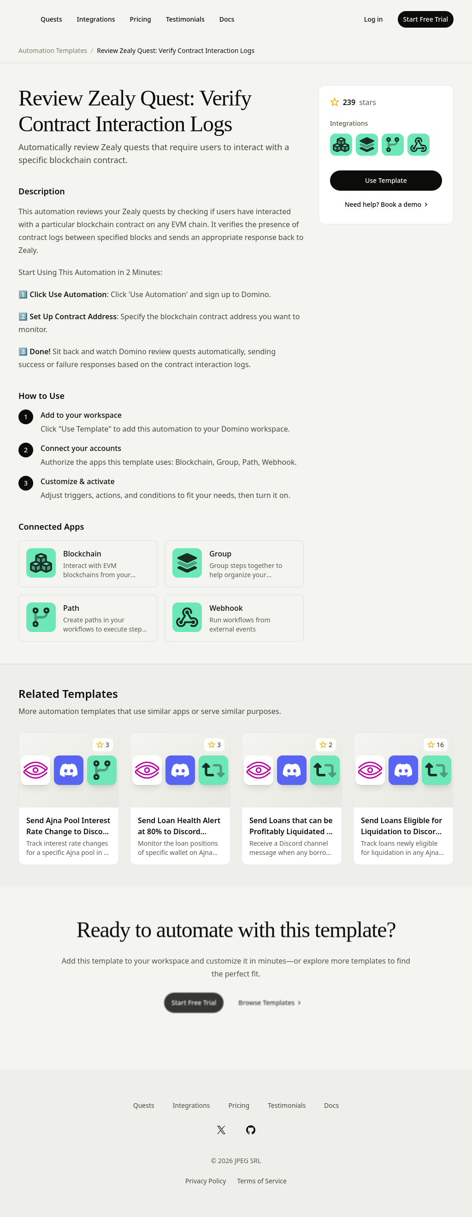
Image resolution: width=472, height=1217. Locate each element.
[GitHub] (250, 1129)
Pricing (140, 19)
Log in (373, 19)
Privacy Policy (205, 1180)
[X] (221, 1129)
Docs (226, 19)
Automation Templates (52, 50)
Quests (51, 19)
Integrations (96, 19)
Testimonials (185, 19)
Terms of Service (262, 1180)
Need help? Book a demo (386, 204)
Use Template (386, 180)
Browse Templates (269, 1007)
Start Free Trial (425, 19)
